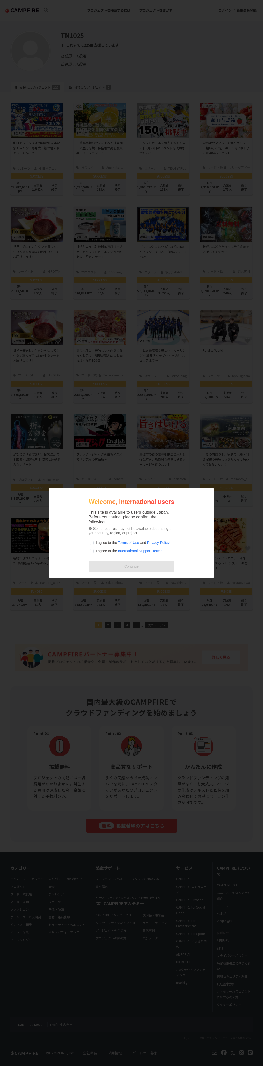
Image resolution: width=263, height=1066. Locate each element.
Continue (131, 566)
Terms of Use (128, 543)
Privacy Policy (158, 543)
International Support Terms (140, 551)
